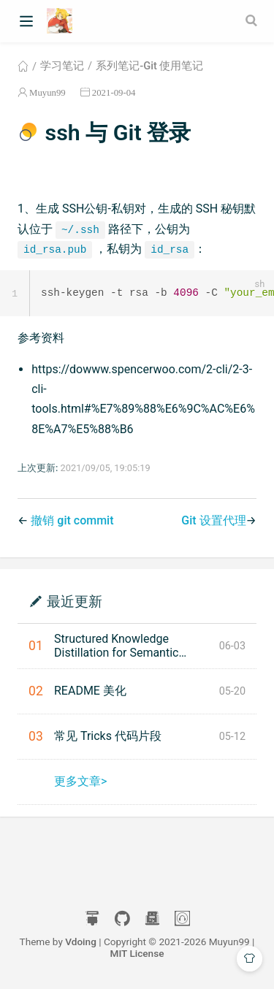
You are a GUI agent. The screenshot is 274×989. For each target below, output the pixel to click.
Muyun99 (47, 92)
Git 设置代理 (213, 521)
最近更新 (74, 601)
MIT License (137, 954)
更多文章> (80, 782)
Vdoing (80, 942)
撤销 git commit (72, 521)
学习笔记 (62, 65)
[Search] (252, 20)
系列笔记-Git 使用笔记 (149, 65)
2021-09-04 (114, 92)
